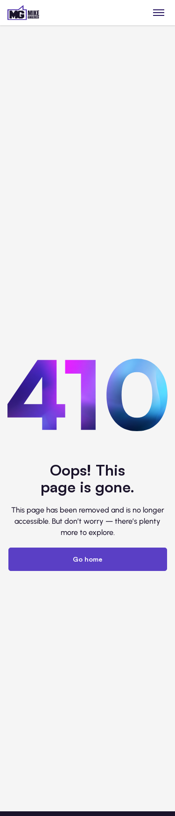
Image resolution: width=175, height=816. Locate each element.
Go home (87, 559)
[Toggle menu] (159, 12)
